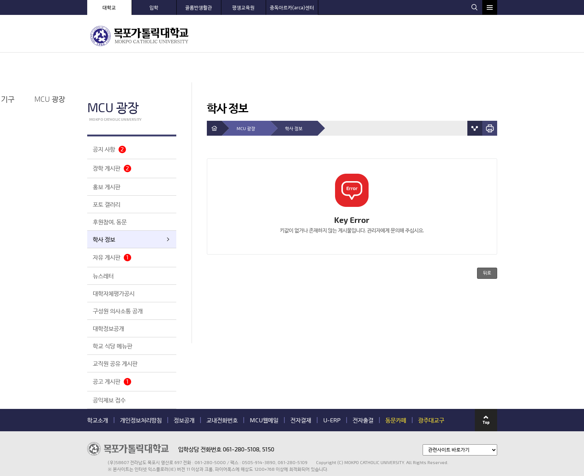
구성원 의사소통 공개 (118, 280)
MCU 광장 (476, 35)
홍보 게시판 (106, 156)
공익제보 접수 (109, 369)
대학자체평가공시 (114, 263)
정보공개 (184, 390)
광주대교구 (431, 390)
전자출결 (363, 390)
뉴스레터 (103, 245)
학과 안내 (312, 35)
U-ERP (332, 390)
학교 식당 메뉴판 (112, 315)
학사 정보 (104, 209)
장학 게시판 (112, 138)
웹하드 (445, 6)
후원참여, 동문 (110, 191)
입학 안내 (271, 35)
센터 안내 (353, 35)
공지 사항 (109, 119)
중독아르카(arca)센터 (292, 7)
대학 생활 (394, 35)
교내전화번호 (222, 390)
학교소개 (97, 390)
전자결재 (300, 390)
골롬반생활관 (198, 7)
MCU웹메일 (264, 390)
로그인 (429, 6)
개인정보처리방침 (141, 390)
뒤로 (487, 243)
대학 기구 (435, 35)
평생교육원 (243, 7)
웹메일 (461, 6)
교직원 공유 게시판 (115, 333)
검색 (474, 7)
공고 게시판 (112, 352)
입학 (153, 7)
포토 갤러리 (106, 174)
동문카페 (395, 390)
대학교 (109, 7)
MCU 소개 (230, 35)
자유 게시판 (112, 227)
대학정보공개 (108, 298)
